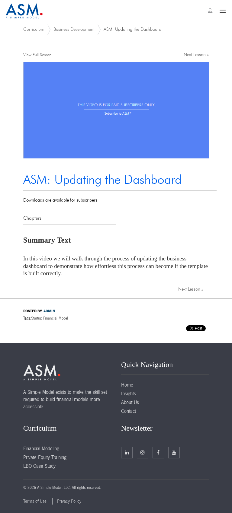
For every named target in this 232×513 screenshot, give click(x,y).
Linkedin (127, 452)
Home (127, 384)
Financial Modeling (41, 448)
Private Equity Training (44, 457)
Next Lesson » (196, 55)
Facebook (158, 452)
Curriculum (33, 29)
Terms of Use (35, 501)
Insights (128, 393)
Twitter (142, 452)
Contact (128, 411)
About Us (130, 402)
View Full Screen (37, 55)
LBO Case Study (39, 466)
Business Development (74, 29)
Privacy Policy (69, 501)
